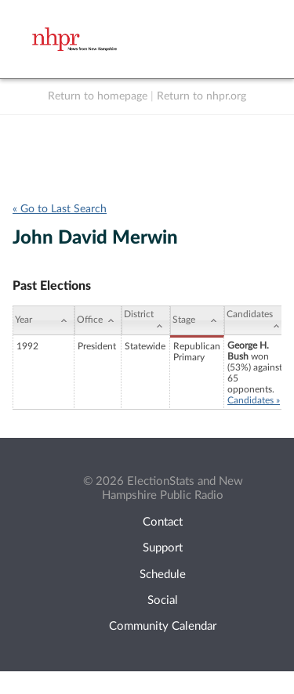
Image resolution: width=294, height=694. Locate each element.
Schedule (163, 574)
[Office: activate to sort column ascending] (98, 320)
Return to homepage (97, 96)
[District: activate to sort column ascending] (146, 320)
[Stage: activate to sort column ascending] (197, 320)
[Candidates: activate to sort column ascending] (255, 320)
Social (162, 600)
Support (163, 548)
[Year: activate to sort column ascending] (43, 320)
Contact (163, 522)
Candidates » (253, 400)
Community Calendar (162, 626)
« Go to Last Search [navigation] (60, 209)
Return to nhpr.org (201, 96)
